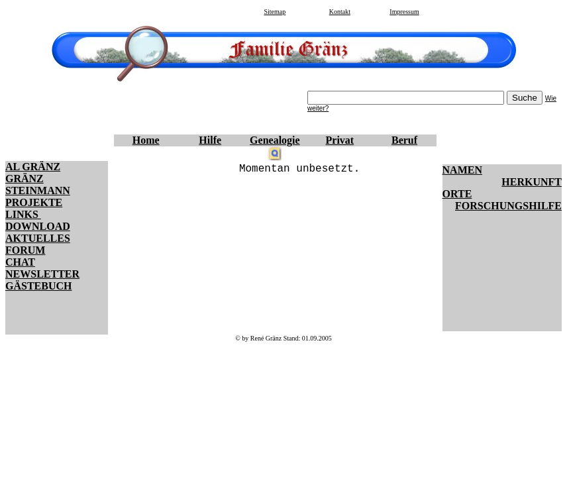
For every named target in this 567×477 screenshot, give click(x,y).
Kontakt (339, 11)
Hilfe (210, 140)
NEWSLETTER (42, 274)
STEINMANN (37, 190)
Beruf (404, 140)
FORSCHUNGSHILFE (508, 205)
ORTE (457, 193)
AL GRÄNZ (32, 166)
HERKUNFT (531, 181)
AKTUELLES (37, 238)
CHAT (20, 262)
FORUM (25, 250)
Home (146, 140)
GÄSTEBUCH (38, 286)
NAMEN (462, 170)
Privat (340, 140)
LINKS (23, 214)
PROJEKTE (33, 202)
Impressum (404, 11)
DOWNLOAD (37, 226)
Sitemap (274, 11)
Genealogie (275, 140)
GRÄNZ (24, 178)
